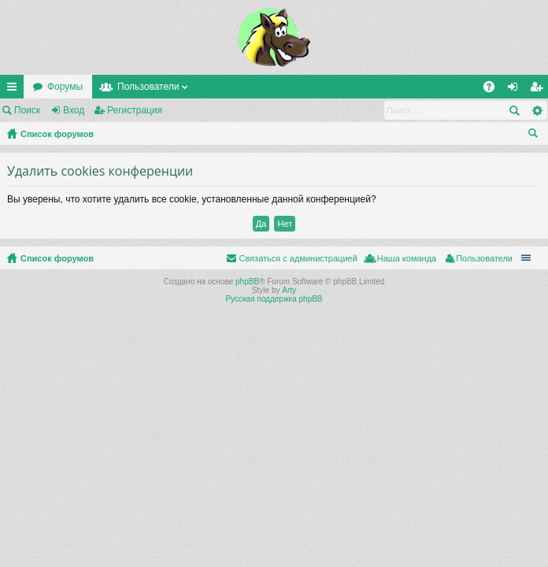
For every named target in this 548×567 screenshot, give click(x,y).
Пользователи (148, 86)
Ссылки (15, 89)
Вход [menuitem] (516, 89)
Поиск (27, 110)
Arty (289, 290)
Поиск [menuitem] (536, 135)
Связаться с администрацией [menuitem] (298, 258)
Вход (73, 110)
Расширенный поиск (536, 110)
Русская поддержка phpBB (273, 299)
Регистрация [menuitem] (539, 89)
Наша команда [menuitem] (406, 258)
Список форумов (57, 134)
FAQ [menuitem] (494, 89)
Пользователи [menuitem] (484, 258)
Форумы (65, 86)
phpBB (247, 281)
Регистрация (134, 110)
